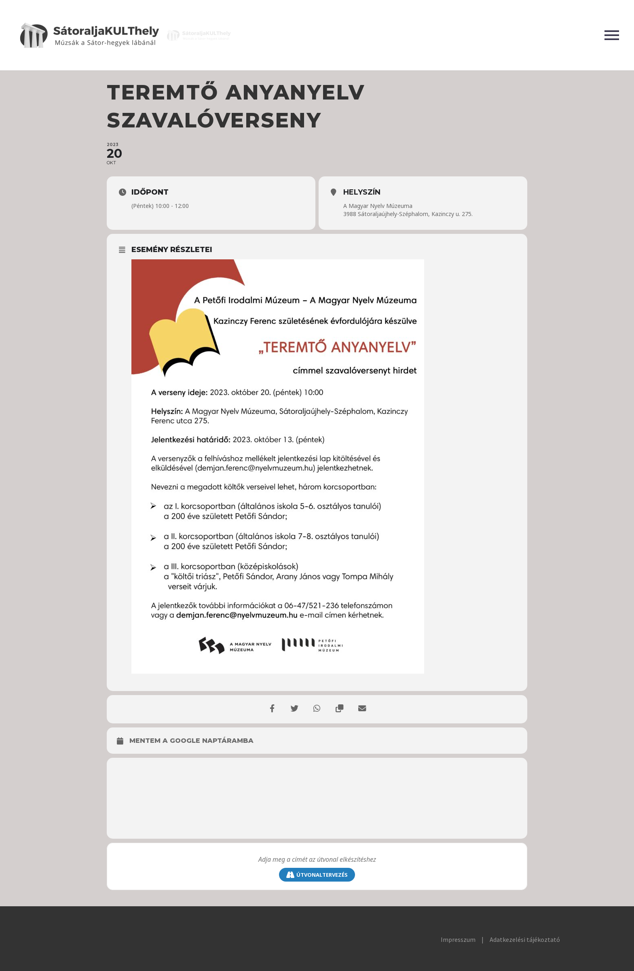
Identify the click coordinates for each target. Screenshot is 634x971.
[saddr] (317, 859)
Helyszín (361, 192)
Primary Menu (611, 35)
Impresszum (458, 939)
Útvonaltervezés (317, 875)
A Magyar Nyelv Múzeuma (377, 206)
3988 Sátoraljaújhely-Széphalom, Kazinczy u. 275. (408, 214)
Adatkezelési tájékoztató (525, 939)
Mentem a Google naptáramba (191, 740)
